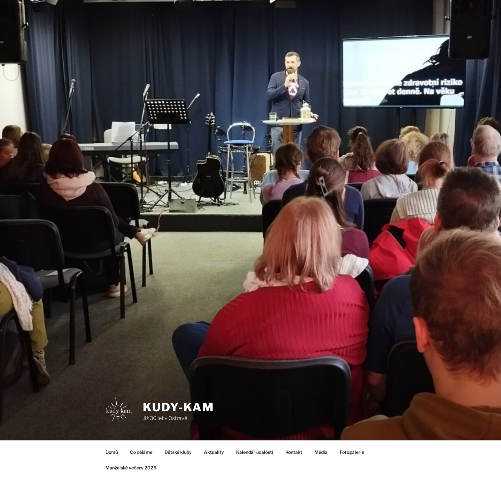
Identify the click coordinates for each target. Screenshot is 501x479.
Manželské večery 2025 (130, 467)
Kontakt (293, 452)
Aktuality (214, 452)
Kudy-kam (178, 407)
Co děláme (141, 452)
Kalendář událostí (254, 452)
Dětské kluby (178, 452)
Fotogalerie (352, 452)
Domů (111, 452)
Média (321, 452)
